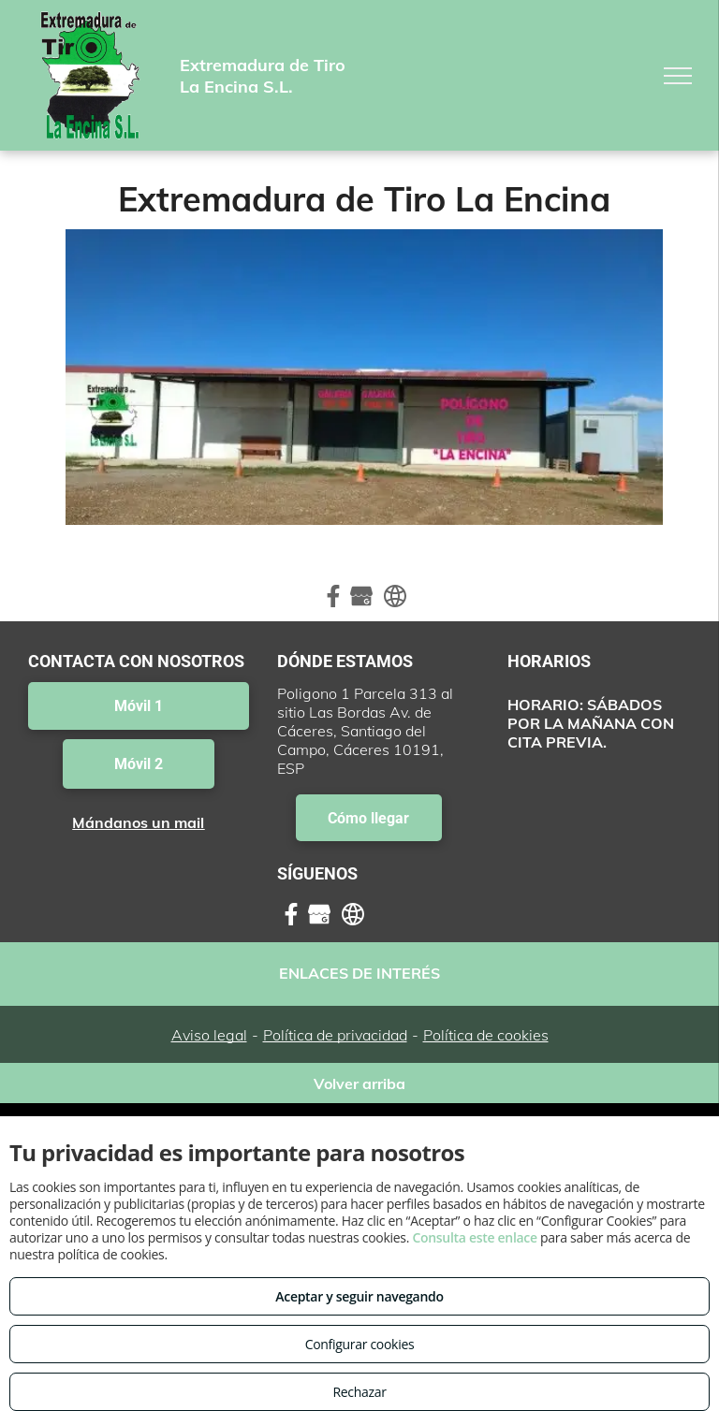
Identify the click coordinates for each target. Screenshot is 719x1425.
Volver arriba (359, 1083)
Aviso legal (209, 1034)
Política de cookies (486, 1034)
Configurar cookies (360, 1344)
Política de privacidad (335, 1034)
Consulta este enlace (474, 1237)
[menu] (677, 75)
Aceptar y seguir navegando (359, 1296)
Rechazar (359, 1392)
